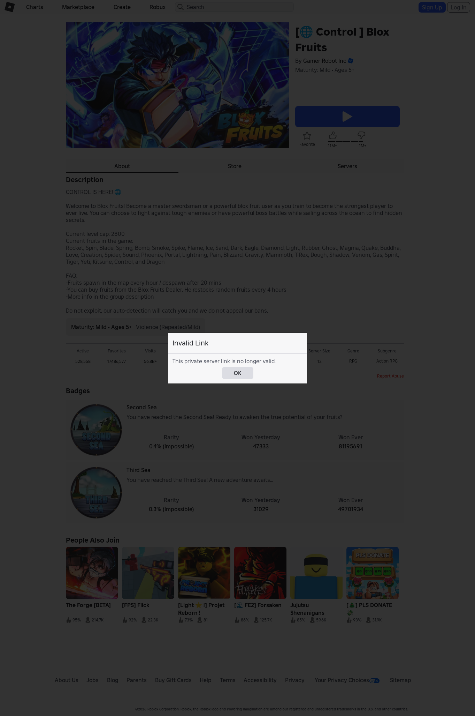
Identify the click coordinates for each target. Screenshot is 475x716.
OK (238, 373)
